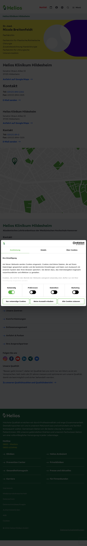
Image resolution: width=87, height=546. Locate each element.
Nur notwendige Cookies (16, 301)
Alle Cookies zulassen (71, 301)
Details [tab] (43, 250)
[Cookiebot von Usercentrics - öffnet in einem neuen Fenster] (74, 243)
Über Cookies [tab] (71, 250)
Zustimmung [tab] (15, 250)
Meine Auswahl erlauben (43, 301)
